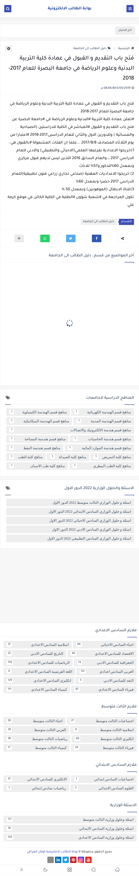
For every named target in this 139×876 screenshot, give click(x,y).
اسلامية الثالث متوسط (103, 730)
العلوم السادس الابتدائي (103, 788)
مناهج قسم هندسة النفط (34, 448)
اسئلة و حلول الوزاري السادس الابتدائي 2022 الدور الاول (90, 511)
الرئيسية (126, 48)
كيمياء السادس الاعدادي (37, 689)
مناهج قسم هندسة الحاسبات (102, 439)
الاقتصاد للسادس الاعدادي (102, 654)
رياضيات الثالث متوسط (37, 739)
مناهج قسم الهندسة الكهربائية (102, 412)
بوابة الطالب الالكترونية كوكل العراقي (52, 852)
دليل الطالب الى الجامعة (92, 48)
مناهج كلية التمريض (112, 457)
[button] (96, 238)
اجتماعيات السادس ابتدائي (104, 779)
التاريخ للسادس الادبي (35, 654)
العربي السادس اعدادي (107, 671)
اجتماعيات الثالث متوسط (102, 721)
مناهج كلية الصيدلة (68, 457)
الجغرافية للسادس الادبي (105, 662)
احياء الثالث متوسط (35, 721)
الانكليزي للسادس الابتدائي (37, 779)
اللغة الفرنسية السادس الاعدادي (39, 671)
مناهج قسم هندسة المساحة (37, 439)
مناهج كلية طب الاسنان (37, 466)
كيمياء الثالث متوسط (37, 748)
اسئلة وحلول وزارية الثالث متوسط (70, 819)
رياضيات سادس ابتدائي (36, 788)
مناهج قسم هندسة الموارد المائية (99, 448)
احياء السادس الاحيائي (105, 645)
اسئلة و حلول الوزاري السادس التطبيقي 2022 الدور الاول (89, 538)
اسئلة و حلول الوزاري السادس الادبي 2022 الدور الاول (91, 529)
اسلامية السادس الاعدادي (38, 645)
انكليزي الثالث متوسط (104, 739)
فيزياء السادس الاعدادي (104, 689)
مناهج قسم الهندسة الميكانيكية (39, 421)
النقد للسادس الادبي (106, 680)
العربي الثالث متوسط (36, 730)
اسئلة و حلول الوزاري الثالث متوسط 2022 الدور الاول (92, 502)
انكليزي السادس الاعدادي (39, 680)
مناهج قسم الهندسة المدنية (103, 421)
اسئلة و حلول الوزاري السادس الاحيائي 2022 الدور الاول (90, 520)
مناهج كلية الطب (26, 457)
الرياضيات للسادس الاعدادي (38, 662)
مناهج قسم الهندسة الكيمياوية (38, 412)
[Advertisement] (69, 587)
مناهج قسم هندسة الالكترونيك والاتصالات (70, 430)
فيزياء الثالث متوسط (104, 748)
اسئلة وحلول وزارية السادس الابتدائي (70, 828)
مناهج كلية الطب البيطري (101, 466)
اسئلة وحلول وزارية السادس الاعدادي (70, 837)
